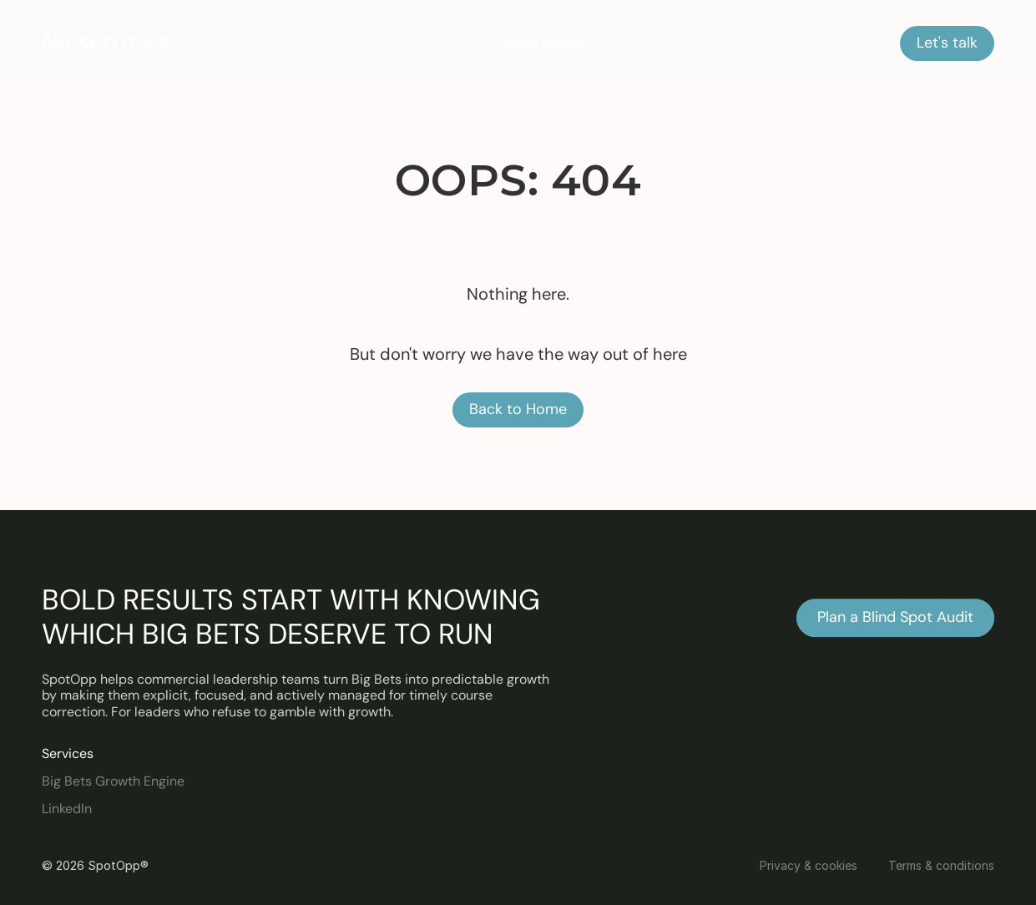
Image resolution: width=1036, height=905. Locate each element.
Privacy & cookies (808, 865)
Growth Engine (536, 43)
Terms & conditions (941, 865)
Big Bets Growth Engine (113, 781)
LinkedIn (67, 808)
